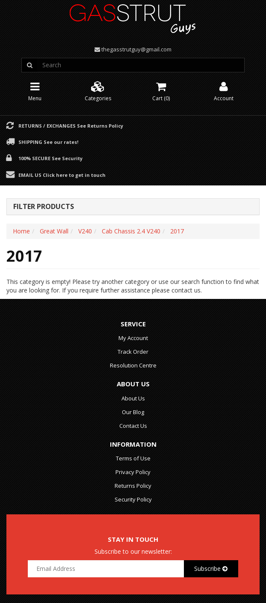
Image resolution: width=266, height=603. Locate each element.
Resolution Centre (133, 365)
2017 (177, 231)
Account (223, 90)
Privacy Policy (133, 472)
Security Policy (133, 499)
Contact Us (133, 426)
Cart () (161, 90)
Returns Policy (133, 486)
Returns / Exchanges (70, 125)
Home (21, 231)
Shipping (48, 142)
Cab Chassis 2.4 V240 (131, 231)
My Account (133, 338)
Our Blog (133, 412)
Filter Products (43, 207)
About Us (133, 398)
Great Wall (54, 231)
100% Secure (50, 158)
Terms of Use (133, 458)
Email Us (62, 175)
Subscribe (211, 568)
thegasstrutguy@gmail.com (136, 49)
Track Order (133, 351)
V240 (85, 231)
